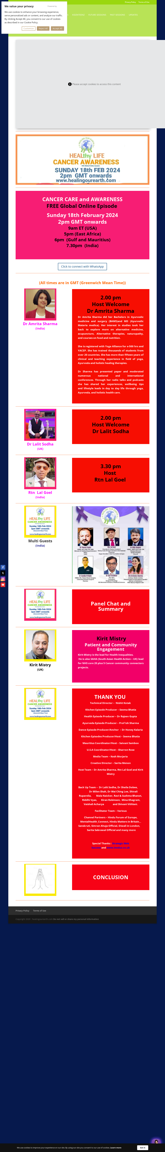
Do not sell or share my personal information (76, 919)
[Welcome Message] (156, 1143)
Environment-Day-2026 (55, 15)
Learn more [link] (115, 1147)
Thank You (36, 26)
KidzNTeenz (78, 15)
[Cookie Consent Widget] (82, 1147)
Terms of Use (143, 2)
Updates (133, 15)
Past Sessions (117, 15)
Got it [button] (142, 1147)
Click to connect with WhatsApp (82, 266)
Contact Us (52, 26)
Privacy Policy (130, 2)
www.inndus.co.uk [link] (118, 847)
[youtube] (3, 584)
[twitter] (3, 573)
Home (34, 15)
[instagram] (3, 579)
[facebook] (3, 567)
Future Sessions (97, 15)
